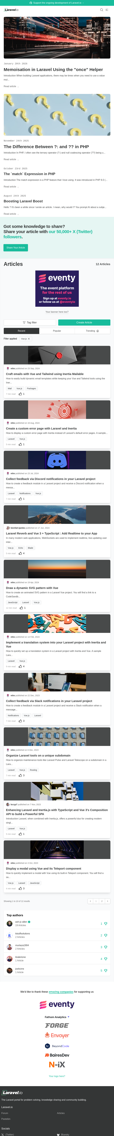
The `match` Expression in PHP (29, 174)
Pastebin (5, 1119)
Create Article (84, 322)
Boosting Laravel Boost (23, 201)
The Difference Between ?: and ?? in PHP (46, 146)
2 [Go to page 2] (102, 901)
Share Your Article (16, 247)
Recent (21, 331)
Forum (4, 1113)
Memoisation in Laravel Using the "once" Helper (53, 69)
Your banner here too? (57, 312)
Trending (92, 330)
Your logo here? (57, 1076)
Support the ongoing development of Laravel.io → (57, 3)
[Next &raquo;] (107, 901)
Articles (61, 1113)
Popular (57, 331)
